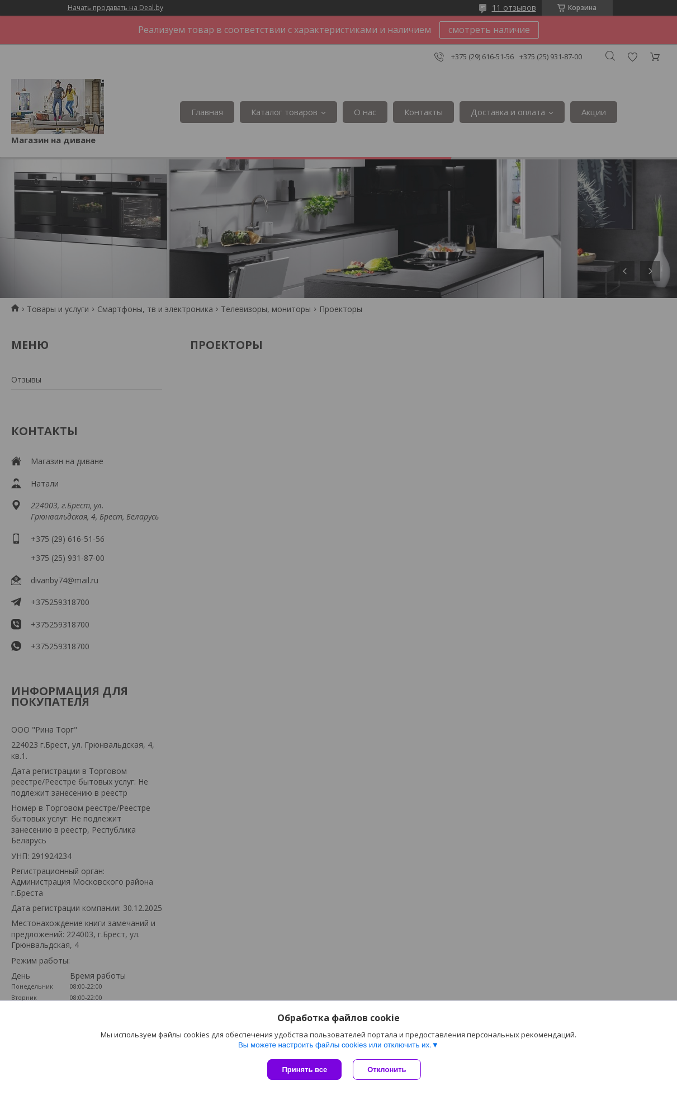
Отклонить (386, 1069)
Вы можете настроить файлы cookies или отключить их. (335, 1045)
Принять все (304, 1069)
